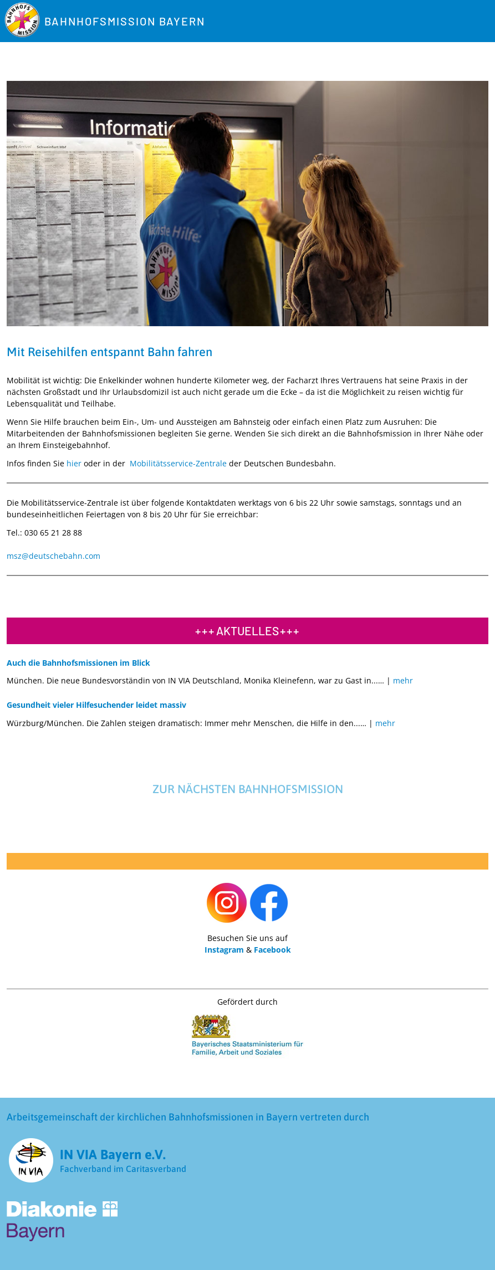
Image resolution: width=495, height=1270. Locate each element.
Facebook (272, 949)
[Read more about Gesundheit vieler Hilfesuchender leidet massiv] (384, 723)
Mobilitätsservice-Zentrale (178, 463)
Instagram (224, 949)
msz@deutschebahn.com (53, 556)
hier (74, 463)
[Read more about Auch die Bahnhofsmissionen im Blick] (402, 680)
